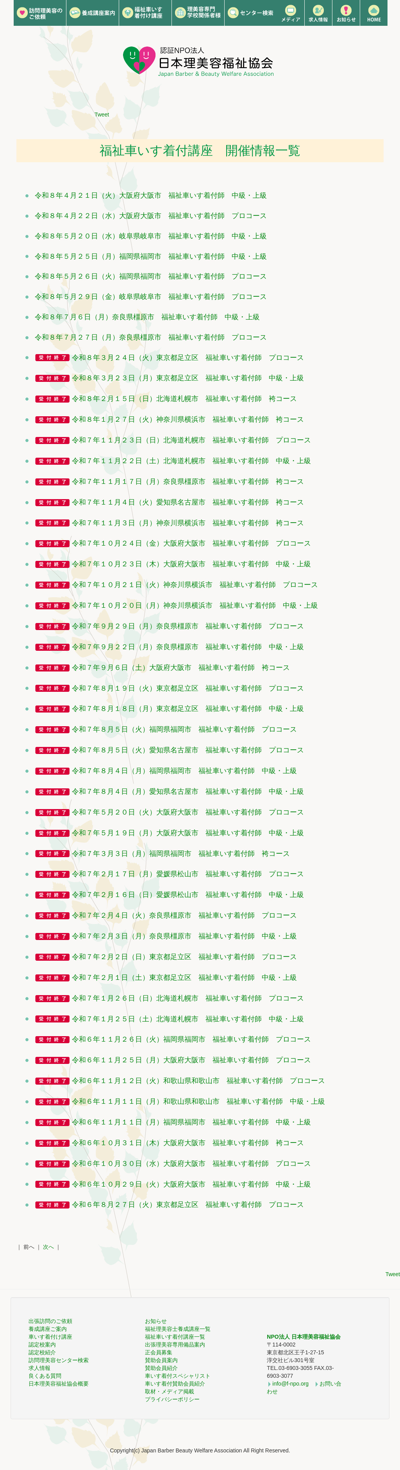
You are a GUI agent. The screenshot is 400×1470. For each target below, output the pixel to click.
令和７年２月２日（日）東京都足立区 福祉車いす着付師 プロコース (184, 957)
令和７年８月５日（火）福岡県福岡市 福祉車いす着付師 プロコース (184, 729)
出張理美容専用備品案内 (175, 1344)
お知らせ (156, 1321)
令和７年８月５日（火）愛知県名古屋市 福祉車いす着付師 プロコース (188, 750)
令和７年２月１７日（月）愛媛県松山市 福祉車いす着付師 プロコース (188, 874)
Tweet (102, 114)
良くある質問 (45, 1376)
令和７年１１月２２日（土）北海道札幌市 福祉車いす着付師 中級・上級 (191, 461)
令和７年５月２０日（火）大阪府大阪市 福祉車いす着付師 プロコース (188, 812)
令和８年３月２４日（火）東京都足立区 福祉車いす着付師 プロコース (188, 358)
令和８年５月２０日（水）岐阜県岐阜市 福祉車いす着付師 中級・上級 (151, 236)
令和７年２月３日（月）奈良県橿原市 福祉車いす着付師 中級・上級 (184, 936)
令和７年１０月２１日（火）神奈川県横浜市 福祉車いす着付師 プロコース (195, 585)
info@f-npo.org (290, 1383)
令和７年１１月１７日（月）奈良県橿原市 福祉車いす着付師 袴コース (188, 481)
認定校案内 (42, 1344)
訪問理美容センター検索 (59, 1360)
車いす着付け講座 (50, 1337)
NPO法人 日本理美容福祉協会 (303, 1337)
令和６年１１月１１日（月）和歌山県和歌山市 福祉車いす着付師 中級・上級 (198, 1101)
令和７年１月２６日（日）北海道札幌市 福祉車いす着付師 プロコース (188, 998)
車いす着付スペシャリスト (178, 1376)
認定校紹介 (42, 1352)
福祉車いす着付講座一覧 (175, 1337)
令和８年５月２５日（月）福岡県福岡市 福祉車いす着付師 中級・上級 (151, 256)
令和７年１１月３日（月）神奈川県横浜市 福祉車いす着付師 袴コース (188, 523)
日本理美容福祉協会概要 (59, 1383)
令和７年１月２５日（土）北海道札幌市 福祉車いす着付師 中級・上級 (188, 1019)
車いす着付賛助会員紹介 (175, 1383)
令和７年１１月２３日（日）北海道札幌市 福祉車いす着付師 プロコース (191, 440)
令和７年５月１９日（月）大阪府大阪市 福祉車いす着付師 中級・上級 (188, 833)
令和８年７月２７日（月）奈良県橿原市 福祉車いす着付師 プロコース (151, 337)
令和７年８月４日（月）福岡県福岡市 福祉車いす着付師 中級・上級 (184, 771)
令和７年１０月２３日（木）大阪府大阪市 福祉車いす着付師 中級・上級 (191, 564)
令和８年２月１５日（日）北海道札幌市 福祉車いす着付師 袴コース (184, 399)
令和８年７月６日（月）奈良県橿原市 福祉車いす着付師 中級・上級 (147, 317)
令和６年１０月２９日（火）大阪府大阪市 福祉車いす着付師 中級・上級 (191, 1184)
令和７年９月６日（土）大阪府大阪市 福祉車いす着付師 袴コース (181, 667)
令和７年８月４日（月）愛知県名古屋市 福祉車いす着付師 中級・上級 (188, 791)
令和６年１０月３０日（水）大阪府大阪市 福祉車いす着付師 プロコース (191, 1163)
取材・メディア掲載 (169, 1391)
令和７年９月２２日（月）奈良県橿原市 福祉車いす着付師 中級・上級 (188, 647)
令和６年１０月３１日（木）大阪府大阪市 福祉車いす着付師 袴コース (188, 1143)
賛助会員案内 (161, 1360)
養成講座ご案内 (48, 1329)
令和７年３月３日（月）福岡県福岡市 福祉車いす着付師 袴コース (181, 854)
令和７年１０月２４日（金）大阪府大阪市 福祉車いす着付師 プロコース (191, 543)
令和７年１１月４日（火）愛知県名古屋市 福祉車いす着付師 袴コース (188, 502)
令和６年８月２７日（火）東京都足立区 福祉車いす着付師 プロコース (188, 1205)
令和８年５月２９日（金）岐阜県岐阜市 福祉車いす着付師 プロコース (151, 297)
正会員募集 (158, 1352)
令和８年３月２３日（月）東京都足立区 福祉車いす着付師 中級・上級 (188, 378)
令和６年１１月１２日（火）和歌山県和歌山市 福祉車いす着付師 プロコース (198, 1081)
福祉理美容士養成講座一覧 (178, 1329)
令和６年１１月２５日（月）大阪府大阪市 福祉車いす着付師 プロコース (191, 1060)
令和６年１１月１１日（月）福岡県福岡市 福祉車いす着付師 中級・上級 (191, 1122)
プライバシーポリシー (172, 1399)
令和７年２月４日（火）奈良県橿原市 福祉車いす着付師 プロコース (184, 915)
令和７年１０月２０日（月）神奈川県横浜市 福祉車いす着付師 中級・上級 (195, 605)
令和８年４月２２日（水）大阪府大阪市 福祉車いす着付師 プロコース (151, 216)
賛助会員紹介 (161, 1368)
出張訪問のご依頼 (50, 1321)
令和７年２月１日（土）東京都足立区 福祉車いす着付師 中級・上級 (184, 977)
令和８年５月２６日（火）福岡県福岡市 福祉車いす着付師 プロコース (151, 276)
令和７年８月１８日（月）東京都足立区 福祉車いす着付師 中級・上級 (188, 709)
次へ (48, 1247)
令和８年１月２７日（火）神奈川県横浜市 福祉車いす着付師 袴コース (188, 419)
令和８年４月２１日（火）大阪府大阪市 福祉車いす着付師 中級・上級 (151, 195)
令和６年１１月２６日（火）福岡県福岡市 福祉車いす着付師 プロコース (191, 1039)
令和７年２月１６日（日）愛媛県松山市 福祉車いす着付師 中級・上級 (188, 895)
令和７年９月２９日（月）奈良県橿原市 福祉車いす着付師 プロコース (188, 626)
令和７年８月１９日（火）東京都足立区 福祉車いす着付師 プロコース (188, 688)
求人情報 (39, 1368)
